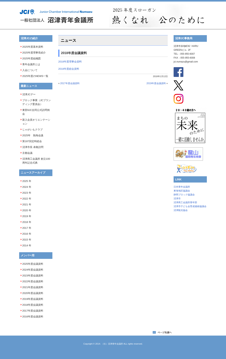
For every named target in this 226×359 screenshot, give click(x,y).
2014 (25, 245)
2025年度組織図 (31, 58)
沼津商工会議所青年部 (185, 202)
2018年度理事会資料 (70, 61)
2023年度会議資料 (32, 275)
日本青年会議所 (182, 186)
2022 (25, 198)
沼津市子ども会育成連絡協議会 (190, 206)
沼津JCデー (29, 94)
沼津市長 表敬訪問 (32, 147)
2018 (25, 222)
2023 (25, 192)
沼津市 (177, 198)
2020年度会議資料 (32, 293)
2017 (25, 227)
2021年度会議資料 (32, 287)
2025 (25, 181)
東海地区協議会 (182, 190)
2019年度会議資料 (32, 299)
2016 (25, 233)
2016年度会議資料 (32, 316)
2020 (25, 210)
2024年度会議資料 (32, 269)
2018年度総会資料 (68, 68)
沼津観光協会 (181, 210)
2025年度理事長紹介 (34, 52)
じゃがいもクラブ (32, 129)
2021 (25, 204)
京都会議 (27, 152)
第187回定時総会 (32, 141)
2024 (25, 186)
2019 (25, 216)
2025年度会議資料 (32, 263)
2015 (25, 239)
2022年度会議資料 (32, 281)
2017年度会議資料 (32, 310)
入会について (30, 70)
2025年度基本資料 (32, 46)
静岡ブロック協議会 (184, 194)
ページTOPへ (162, 332)
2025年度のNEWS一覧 (35, 76)
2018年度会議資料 (32, 304)
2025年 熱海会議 (32, 135)
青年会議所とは (31, 64)
